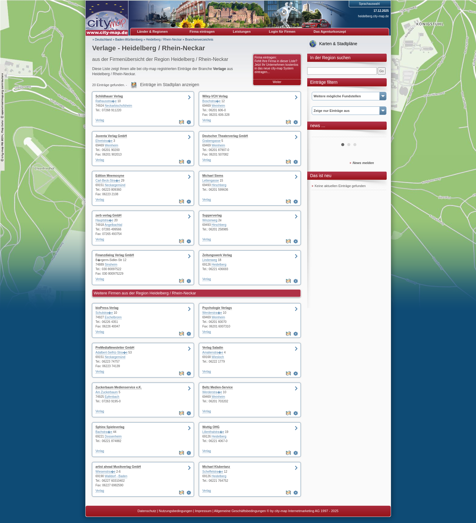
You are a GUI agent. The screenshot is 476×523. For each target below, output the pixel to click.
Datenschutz (147, 511)
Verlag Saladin (212, 347)
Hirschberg (219, 185)
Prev (320, 134)
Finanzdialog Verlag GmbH (115, 255)
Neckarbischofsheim (118, 105)
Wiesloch (218, 357)
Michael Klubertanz (216, 466)
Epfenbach (112, 396)
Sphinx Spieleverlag (110, 427)
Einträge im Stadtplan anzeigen (169, 84)
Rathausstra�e (106, 101)
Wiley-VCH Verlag (215, 96)
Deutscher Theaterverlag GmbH (225, 136)
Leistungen (242, 31)
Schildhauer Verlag (109, 96)
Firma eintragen (202, 31)
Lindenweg (209, 260)
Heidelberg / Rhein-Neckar (164, 39)
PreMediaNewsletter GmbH (115, 347)
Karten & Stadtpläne (338, 43)
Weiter (277, 82)
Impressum (203, 511)
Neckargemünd (115, 185)
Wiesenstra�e (106, 471)
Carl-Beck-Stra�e (108, 180)
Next (378, 134)
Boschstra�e (211, 101)
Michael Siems (212, 175)
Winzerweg (209, 220)
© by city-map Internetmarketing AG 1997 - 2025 (302, 511)
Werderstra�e (212, 312)
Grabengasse (211, 140)
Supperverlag (212, 215)
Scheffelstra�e (212, 471)
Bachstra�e (104, 432)
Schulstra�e (104, 312)
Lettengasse (210, 180)
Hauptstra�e (105, 220)
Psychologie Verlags (217, 308)
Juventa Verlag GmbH (111, 136)
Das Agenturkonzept (330, 31)
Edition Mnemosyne (110, 175)
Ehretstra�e (104, 140)
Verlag (100, 120)
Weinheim (218, 105)
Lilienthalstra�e (213, 432)
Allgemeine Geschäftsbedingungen (240, 511)
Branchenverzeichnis (199, 39)
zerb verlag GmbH (109, 215)
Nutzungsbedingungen (175, 511)
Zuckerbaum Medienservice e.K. (119, 387)
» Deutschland (102, 39)
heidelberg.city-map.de (373, 16)
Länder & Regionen (152, 31)
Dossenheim (113, 436)
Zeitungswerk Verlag (217, 255)
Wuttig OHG (210, 427)
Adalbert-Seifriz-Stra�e (112, 352)
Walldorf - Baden (116, 476)
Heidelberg (219, 264)
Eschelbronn (113, 317)
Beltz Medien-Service (217, 387)
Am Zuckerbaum (107, 392)
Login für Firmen (282, 31)
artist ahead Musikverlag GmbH (118, 466)
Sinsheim (111, 264)
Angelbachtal (113, 224)
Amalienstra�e (212, 352)
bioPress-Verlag (107, 308)
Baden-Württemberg (129, 39)
